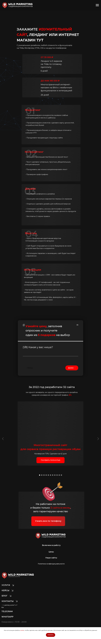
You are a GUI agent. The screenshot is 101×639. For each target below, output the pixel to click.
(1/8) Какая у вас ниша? (38, 347)
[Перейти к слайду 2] (41, 475)
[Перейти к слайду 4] (46, 475)
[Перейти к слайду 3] (44, 475)
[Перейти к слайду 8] (54, 475)
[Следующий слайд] (98, 438)
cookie (22, 630)
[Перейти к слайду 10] (59, 475)
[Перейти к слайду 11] (61, 475)
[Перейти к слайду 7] (52, 475)
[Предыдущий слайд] (3, 438)
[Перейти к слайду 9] (57, 475)
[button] (50, 460)
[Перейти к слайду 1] (39, 475)
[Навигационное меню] (97, 5)
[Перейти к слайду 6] (50, 475)
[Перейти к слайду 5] (48, 475)
